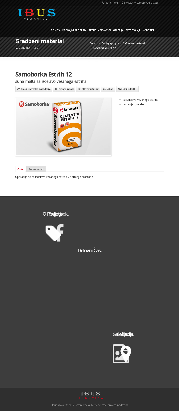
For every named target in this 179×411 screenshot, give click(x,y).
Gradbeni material (135, 43)
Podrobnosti (36, 169)
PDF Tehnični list (90, 89)
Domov (55, 30)
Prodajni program (74, 30)
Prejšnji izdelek (66, 89)
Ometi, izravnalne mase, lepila (36, 89)
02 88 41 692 (110, 3)
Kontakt (148, 30)
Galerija (118, 30)
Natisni (110, 89)
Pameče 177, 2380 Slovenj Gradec (140, 3)
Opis (20, 169)
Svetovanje (133, 30)
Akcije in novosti (100, 30)
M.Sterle (96, 405)
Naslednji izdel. (125, 89)
